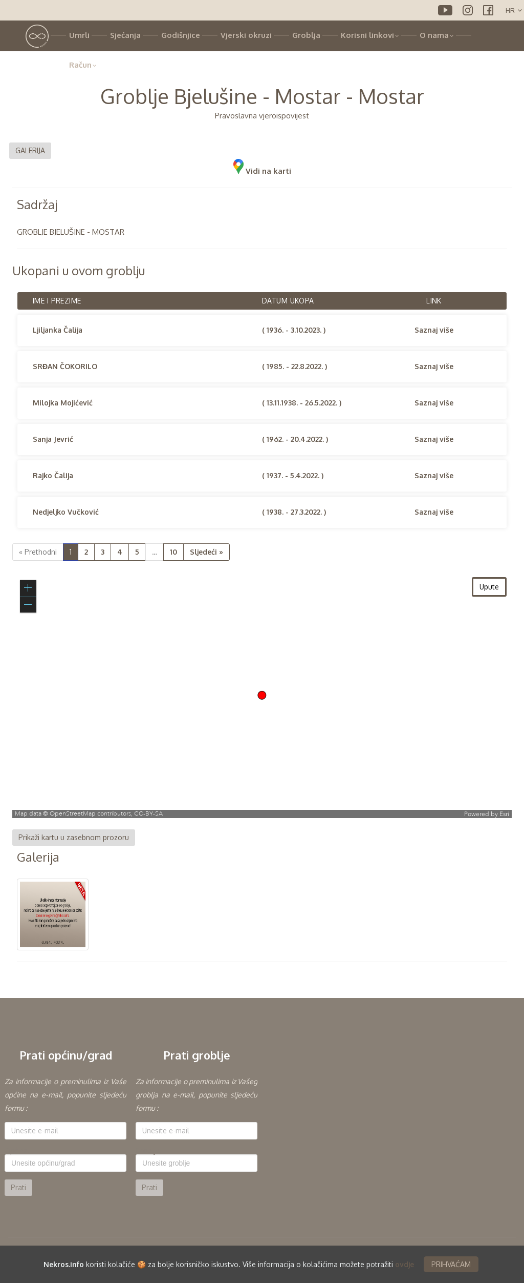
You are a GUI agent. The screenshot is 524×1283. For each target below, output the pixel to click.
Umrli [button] (79, 35)
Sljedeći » (206, 551)
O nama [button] (437, 35)
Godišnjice (180, 35)
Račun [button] (83, 65)
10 (173, 551)
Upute (489, 586)
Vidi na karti (262, 171)
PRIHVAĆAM (451, 1264)
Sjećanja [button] (125, 35)
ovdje (404, 1264)
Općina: (17, 1150)
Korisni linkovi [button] (370, 35)
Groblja (306, 35)
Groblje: (148, 1150)
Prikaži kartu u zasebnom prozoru (73, 837)
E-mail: (15, 1118)
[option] (65, 1135)
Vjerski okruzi (246, 35)
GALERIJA (30, 150)
